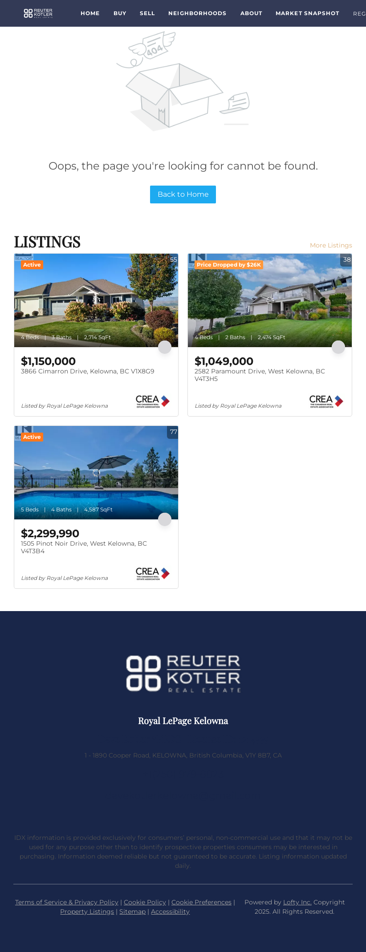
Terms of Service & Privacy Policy (66, 902)
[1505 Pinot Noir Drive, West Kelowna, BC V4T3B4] (96, 472)
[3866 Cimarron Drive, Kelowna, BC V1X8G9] (96, 300)
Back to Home (183, 194)
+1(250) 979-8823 (183, 774)
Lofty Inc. (297, 902)
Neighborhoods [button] (197, 13)
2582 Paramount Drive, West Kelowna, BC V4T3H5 (260, 375)
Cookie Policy (145, 902)
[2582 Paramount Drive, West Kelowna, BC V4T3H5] (270, 300)
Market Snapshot (308, 13)
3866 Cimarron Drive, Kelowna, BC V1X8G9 (88, 371)
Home (90, 13)
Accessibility (170, 911)
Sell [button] (147, 13)
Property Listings (87, 911)
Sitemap (132, 911)
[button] (38, 13)
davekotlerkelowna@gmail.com (183, 796)
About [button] (251, 13)
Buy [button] (120, 13)
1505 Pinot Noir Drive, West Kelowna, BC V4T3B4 (84, 547)
